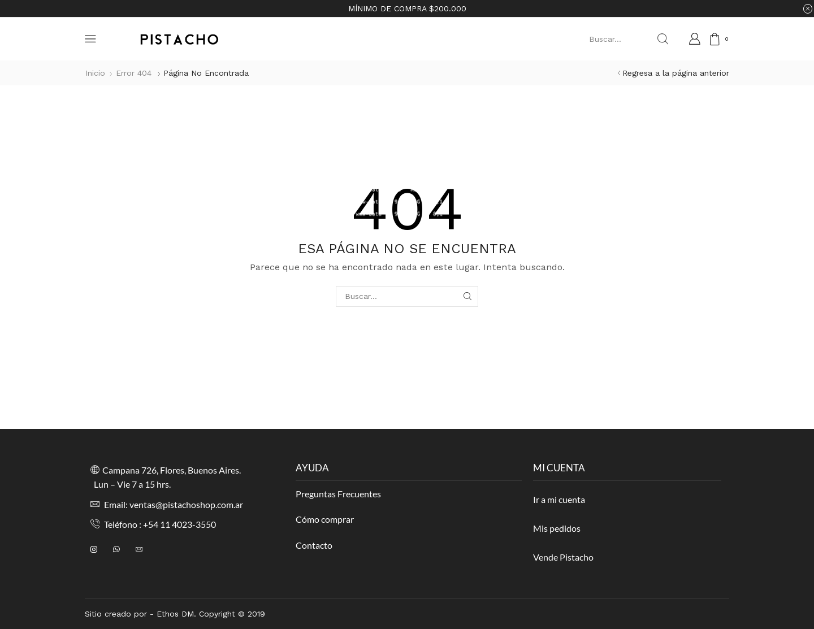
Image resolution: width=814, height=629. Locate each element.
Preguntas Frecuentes (338, 493)
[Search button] (662, 39)
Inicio (95, 72)
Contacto (314, 545)
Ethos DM (175, 613)
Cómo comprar (325, 519)
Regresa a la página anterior (675, 72)
